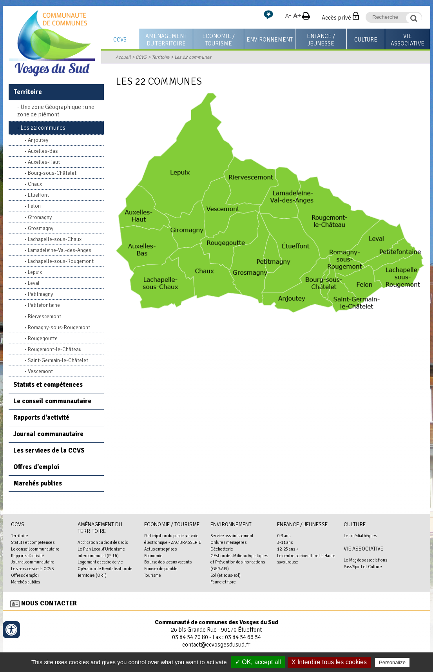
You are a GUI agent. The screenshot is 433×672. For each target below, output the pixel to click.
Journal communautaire (48, 434)
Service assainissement (232, 535)
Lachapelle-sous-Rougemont (61, 261)
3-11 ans (285, 542)
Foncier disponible (161, 568)
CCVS (120, 39)
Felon (34, 206)
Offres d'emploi (36, 467)
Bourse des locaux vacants (168, 562)
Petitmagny (40, 294)
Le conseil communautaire (52, 401)
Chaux (35, 184)
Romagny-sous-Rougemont (59, 327)
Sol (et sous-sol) (225, 575)
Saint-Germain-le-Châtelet (58, 360)
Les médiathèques (360, 535)
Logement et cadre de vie (100, 562)
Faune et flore (223, 582)
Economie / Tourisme (218, 40)
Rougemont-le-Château (55, 349)
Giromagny (40, 217)
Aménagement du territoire (166, 40)
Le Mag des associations (365, 560)
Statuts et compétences (48, 384)
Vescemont (40, 371)
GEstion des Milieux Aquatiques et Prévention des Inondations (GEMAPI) (239, 562)
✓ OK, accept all (258, 662)
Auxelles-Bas (43, 151)
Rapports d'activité (41, 417)
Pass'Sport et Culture (363, 566)
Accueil (123, 57)
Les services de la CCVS (49, 450)
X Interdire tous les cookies (329, 662)
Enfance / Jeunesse (321, 40)
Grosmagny (40, 228)
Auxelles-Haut (44, 162)
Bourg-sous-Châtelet (52, 173)
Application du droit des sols (103, 542)
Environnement (269, 39)
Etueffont (38, 195)
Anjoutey (38, 140)
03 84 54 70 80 (190, 637)
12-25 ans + (288, 549)
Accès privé (336, 17)
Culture (365, 39)
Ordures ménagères (228, 542)
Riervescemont (44, 316)
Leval (34, 283)
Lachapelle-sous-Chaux (55, 239)
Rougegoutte (43, 338)
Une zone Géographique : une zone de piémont (55, 110)
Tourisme (152, 575)
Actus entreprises (160, 549)
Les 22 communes (192, 57)
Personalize (392, 662)
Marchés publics (37, 483)
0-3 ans (283, 535)
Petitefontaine (44, 305)
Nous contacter (49, 603)
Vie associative (407, 40)
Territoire (160, 57)
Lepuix (35, 272)
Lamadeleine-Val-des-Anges (59, 250)
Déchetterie (221, 549)
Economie (153, 555)
